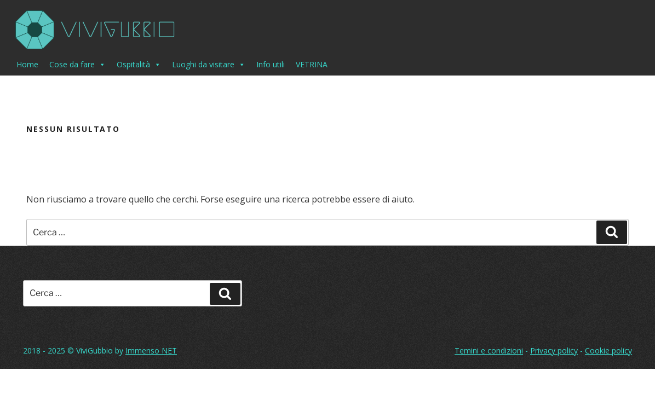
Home (27, 64)
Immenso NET (151, 350)
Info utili (270, 64)
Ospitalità (139, 65)
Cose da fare (77, 65)
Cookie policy (608, 350)
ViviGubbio (94, 350)
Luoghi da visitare (208, 65)
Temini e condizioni (489, 350)
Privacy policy (554, 350)
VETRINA (312, 64)
